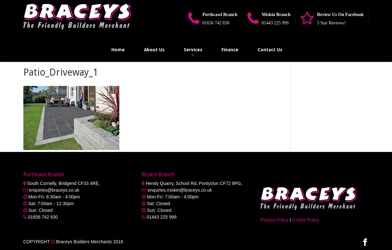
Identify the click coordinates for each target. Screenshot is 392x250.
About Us (154, 49)
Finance (229, 49)
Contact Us (270, 49)
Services (193, 49)
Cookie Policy (305, 219)
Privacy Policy (274, 219)
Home (118, 49)
